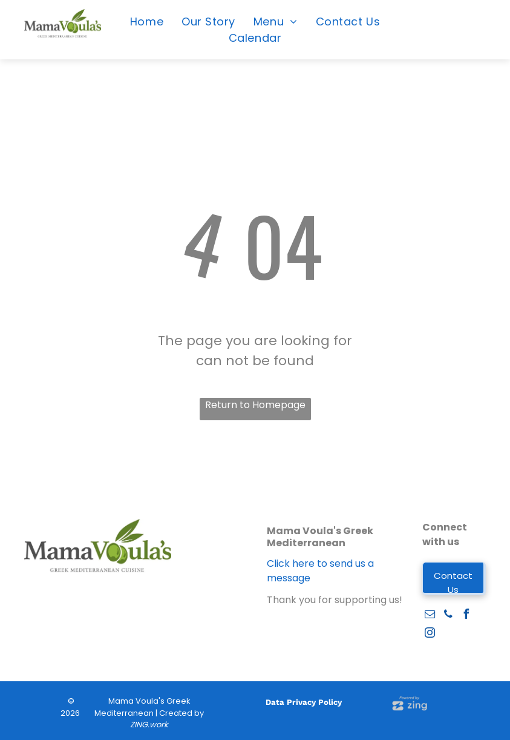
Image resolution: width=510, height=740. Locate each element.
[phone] (448, 615)
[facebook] (466, 615)
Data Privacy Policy (304, 702)
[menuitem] (146, 21)
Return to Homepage (255, 405)
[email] (430, 615)
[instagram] (430, 634)
